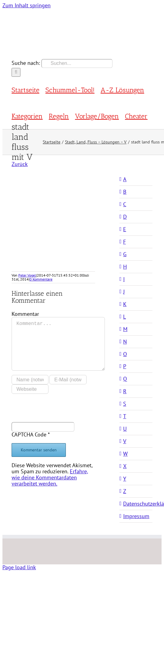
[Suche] (16, 72)
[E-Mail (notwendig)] (67, 379)
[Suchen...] (76, 63)
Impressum (136, 516)
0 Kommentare (41, 279)
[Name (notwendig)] (30, 379)
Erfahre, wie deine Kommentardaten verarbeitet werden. (50, 477)
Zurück (20, 164)
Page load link (19, 567)
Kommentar (25, 313)
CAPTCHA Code (29, 434)
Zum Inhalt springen (26, 5)
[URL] (30, 389)
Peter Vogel (27, 275)
